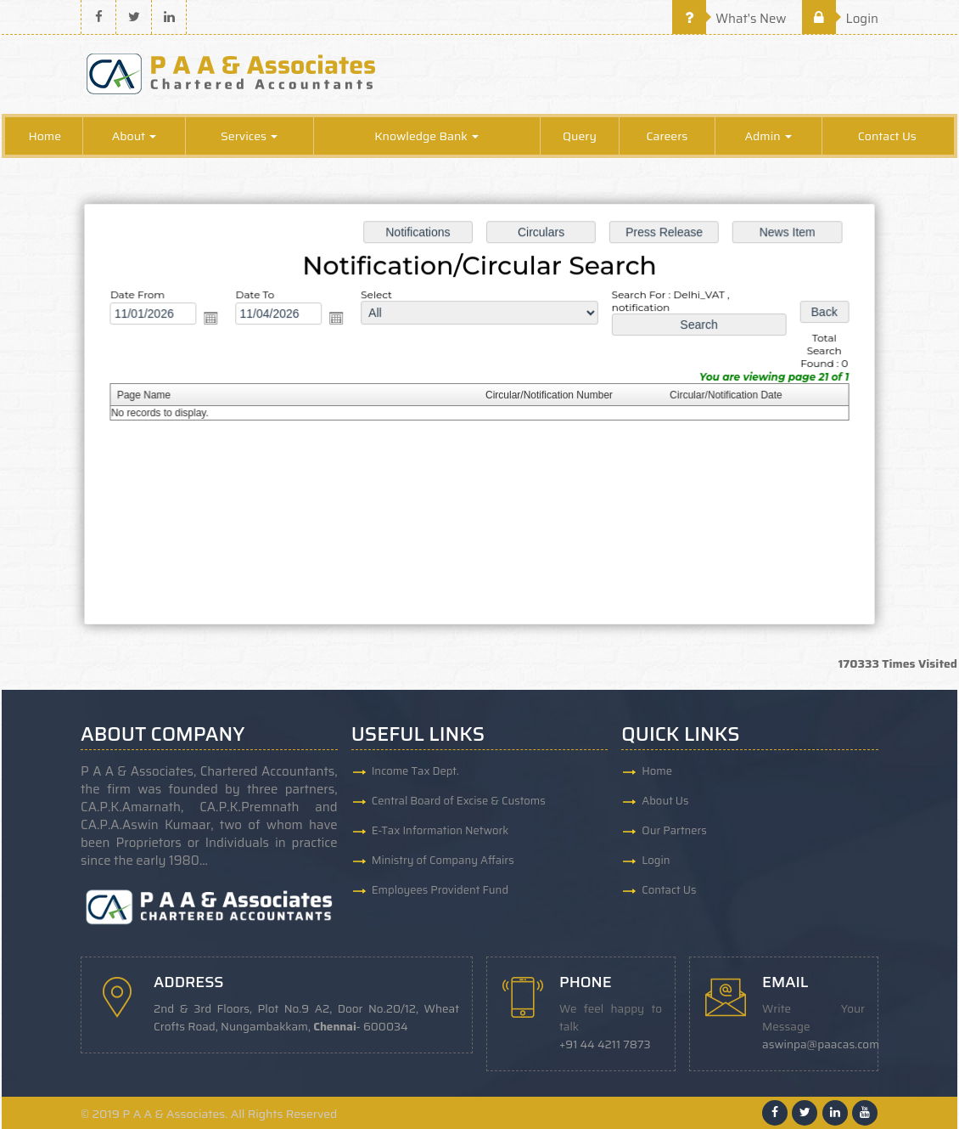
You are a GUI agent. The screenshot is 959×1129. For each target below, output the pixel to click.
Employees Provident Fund (440, 890)
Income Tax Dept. (415, 771)
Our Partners (674, 830)
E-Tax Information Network (440, 830)
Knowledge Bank (426, 136)
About (134, 136)
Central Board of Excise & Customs (459, 801)
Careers (666, 136)
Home (45, 136)
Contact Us (887, 136)
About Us (665, 801)
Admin (768, 136)
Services (249, 136)
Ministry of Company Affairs (443, 860)
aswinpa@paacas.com (820, 1044)
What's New (729, 18)
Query (580, 136)
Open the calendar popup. (216, 319)
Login (840, 18)
